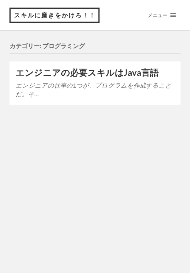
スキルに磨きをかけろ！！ (55, 15)
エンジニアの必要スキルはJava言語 (87, 72)
